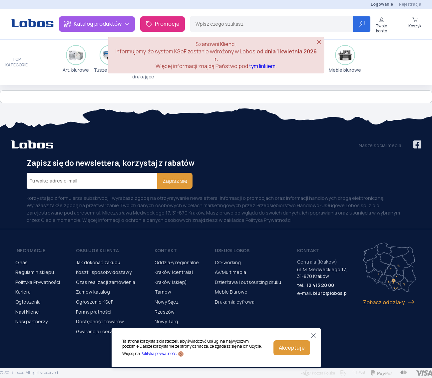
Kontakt (166, 250)
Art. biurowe (76, 59)
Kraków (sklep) (171, 282)
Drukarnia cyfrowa (234, 302)
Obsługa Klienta (97, 250)
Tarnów (163, 292)
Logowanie (382, 4)
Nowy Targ (166, 321)
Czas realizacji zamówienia (105, 282)
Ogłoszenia (28, 302)
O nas (21, 262)
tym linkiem (262, 66)
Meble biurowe (345, 59)
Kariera (23, 292)
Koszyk (414, 22)
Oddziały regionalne (177, 262)
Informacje (30, 250)
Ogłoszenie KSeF (94, 302)
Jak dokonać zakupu (98, 262)
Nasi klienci (27, 312)
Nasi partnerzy (31, 321)
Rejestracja (410, 4)
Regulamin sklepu (34, 272)
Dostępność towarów (100, 321)
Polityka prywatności (159, 353)
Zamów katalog (93, 292)
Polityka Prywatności (37, 282)
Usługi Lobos (232, 250)
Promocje (163, 23)
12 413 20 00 (320, 285)
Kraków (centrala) (174, 272)
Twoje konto (381, 25)
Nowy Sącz (167, 302)
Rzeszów (165, 312)
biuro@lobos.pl (330, 293)
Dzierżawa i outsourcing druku (248, 282)
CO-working (228, 262)
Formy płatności (93, 312)
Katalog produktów (97, 23)
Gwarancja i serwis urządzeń (107, 331)
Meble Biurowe (231, 292)
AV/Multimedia (230, 272)
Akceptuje (292, 347)
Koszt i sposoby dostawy (104, 272)
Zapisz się (175, 180)
